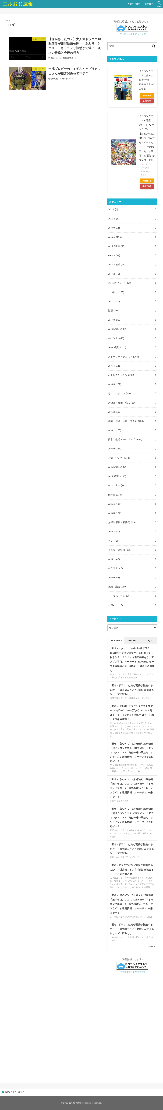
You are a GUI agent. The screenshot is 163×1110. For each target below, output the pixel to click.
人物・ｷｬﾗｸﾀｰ (119, 458)
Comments (116, 640)
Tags (149, 640)
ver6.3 (114, 384)
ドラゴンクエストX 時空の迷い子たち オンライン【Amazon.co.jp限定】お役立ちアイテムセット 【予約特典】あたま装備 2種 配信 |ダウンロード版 (147, 138)
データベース (118, 596)
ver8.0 (114, 227)
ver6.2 (114, 412)
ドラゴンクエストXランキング (132, 34)
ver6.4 (114, 366)
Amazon (146, 95)
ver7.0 (114, 320)
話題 (113, 310)
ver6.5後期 (117, 329)
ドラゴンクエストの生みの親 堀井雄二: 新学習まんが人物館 (146, 80)
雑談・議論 (117, 586)
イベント (116, 338)
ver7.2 (114, 274)
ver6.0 (114, 448)
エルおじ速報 (17, 4)
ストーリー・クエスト (123, 356)
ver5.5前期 (117, 476)
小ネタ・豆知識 (120, 550)
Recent (132, 640)
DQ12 (113, 209)
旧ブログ (149, 4)
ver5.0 (114, 577)
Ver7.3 (114, 255)
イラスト (115, 568)
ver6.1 (114, 430)
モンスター (117, 485)
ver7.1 (114, 301)
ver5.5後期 (117, 467)
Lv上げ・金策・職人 (122, 402)
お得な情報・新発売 (122, 522)
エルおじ (116, 292)
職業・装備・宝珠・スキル (126, 421)
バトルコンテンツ (121, 375)
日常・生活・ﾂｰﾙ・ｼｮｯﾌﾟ (125, 439)
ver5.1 (114, 559)
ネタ (113, 540)
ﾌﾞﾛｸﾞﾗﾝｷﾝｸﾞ (134, 4)
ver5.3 (114, 513)
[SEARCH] (159, 4)
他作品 (115, 494)
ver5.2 (114, 531)
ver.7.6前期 (116, 264)
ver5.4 (114, 504)
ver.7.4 (115, 237)
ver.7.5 (114, 218)
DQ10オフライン (120, 283)
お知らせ (115, 605)
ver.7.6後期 (116, 246)
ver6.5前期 (117, 347)
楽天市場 (146, 101)
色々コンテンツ (120, 393)
